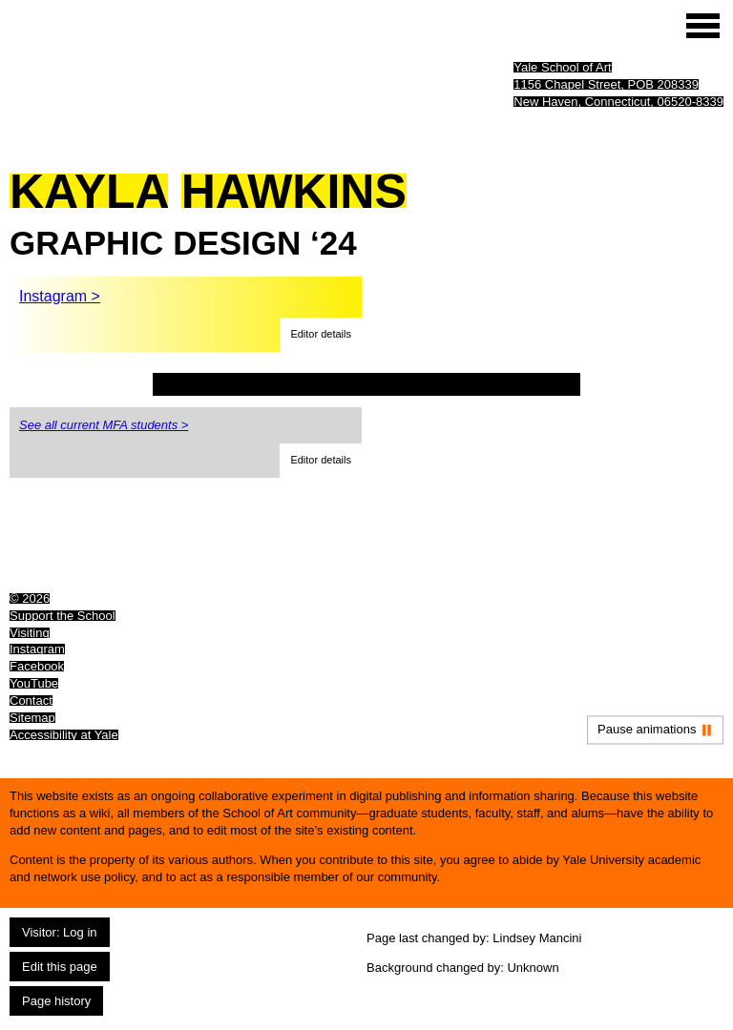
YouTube (34, 683)
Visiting (30, 633)
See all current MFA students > (103, 425)
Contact (31, 700)
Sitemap (32, 718)
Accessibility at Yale (64, 735)
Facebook (37, 666)
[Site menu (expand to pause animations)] (702, 26)
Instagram (37, 649)
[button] (321, 335)
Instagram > (59, 296)
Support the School (62, 615)
